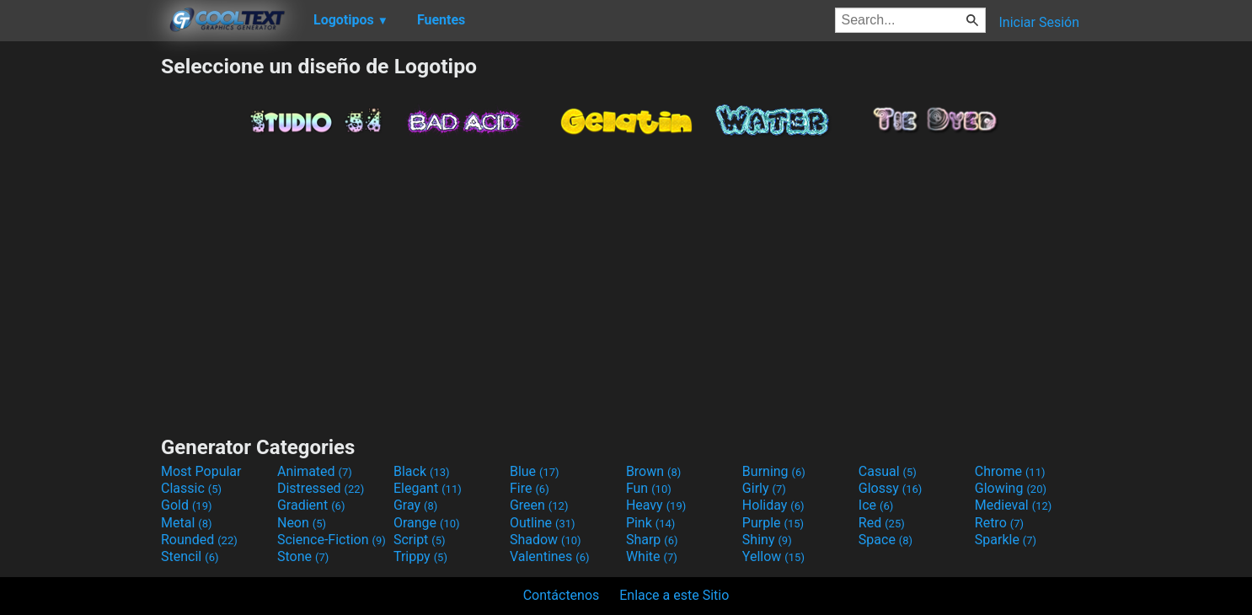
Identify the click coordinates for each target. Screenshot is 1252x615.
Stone (303, 556)
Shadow (545, 540)
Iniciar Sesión (1038, 22)
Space (885, 540)
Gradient (311, 505)
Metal (186, 523)
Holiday (773, 505)
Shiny (767, 540)
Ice (876, 505)
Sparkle (1005, 540)
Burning (773, 471)
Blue (534, 471)
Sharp (652, 540)
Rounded (199, 540)
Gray (415, 505)
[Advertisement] (80, 306)
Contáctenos (561, 595)
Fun (648, 488)
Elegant (427, 488)
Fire (529, 488)
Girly (764, 488)
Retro (999, 523)
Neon (301, 523)
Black (421, 471)
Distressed (320, 488)
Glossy (891, 488)
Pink (651, 523)
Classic (191, 488)
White (651, 556)
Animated (314, 471)
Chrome (1010, 471)
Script (419, 540)
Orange (426, 523)
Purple (773, 523)
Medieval (1013, 505)
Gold (186, 505)
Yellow (773, 556)
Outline (542, 523)
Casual (888, 471)
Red (882, 523)
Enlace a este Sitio (674, 595)
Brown (653, 471)
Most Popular (201, 471)
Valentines (550, 556)
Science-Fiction (331, 540)
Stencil (189, 556)
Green (539, 505)
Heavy (656, 505)
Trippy (420, 556)
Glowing (1010, 488)
